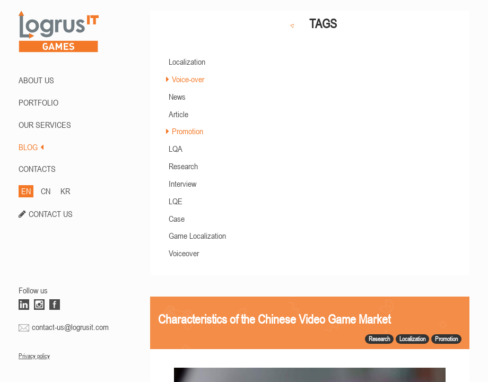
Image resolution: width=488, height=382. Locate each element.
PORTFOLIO (38, 102)
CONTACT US (51, 214)
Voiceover (184, 253)
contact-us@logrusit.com (70, 327)
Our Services (45, 124)
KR (65, 191)
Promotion (187, 131)
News (177, 96)
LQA (175, 148)
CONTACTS (37, 168)
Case (177, 218)
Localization (187, 61)
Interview (182, 183)
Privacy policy (34, 356)
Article (178, 114)
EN (26, 191)
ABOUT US (36, 80)
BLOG (31, 147)
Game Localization (197, 235)
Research (183, 166)
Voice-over (188, 79)
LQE (175, 201)
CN (45, 191)
